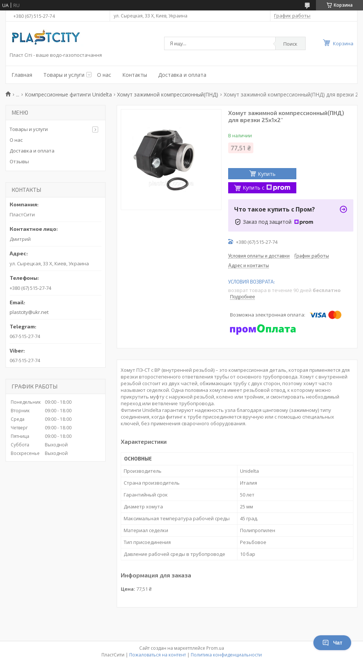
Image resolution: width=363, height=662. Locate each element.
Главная (21, 74)
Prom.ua (215, 648)
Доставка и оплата (182, 74)
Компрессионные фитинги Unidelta (68, 94)
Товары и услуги (63, 74)
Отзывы (19, 161)
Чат (332, 642)
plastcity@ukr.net (29, 312)
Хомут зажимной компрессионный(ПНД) (167, 94)
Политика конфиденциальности (226, 655)
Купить (267, 173)
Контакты (134, 74)
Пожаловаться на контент (157, 655)
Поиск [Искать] (290, 43)
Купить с (266, 187)
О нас (104, 74)
